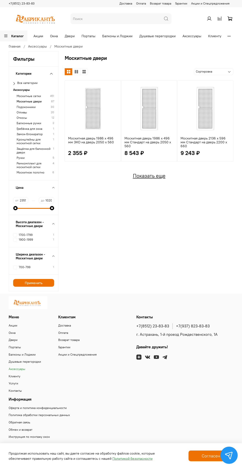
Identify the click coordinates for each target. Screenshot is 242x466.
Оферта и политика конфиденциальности (38, 408)
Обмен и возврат (20, 430)
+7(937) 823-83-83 (193, 326)
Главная (14, 46)
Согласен (211, 455)
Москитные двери (29, 101)
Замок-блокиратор (30, 134)
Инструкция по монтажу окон (29, 437)
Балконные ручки (29, 123)
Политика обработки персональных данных (39, 415)
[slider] (15, 208)
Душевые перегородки (157, 36)
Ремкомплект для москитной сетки (29, 165)
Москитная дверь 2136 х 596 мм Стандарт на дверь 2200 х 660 (204, 142)
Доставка (125, 3)
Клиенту (214, 36)
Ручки (21, 158)
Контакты (15, 391)
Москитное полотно (30, 172)
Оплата (141, 3)
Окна (54, 36)
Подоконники (26, 107)
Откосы (22, 118)
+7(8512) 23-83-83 (22, 3)
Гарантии (181, 3)
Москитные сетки (29, 96)
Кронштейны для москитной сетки (29, 141)
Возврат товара (160, 3)
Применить (33, 283)
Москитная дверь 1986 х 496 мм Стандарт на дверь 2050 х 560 (147, 142)
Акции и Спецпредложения (210, 3)
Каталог (14, 36)
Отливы (22, 112)
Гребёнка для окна (29, 129)
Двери (70, 36)
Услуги (13, 383)
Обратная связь (19, 422)
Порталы (88, 36)
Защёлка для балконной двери (33, 150)
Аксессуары (191, 36)
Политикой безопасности (132, 458)
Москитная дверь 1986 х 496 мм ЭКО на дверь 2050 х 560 (91, 140)
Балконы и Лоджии (117, 36)
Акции (38, 36)
